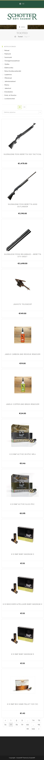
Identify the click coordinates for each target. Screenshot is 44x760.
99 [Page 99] (28, 729)
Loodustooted (10, 99)
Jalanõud (8, 88)
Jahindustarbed (10, 81)
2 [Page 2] (16, 720)
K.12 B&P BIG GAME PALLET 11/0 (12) (22, 704)
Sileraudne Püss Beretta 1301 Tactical (22, 154)
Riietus (7, 85)
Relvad (7, 50)
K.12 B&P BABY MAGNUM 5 (22, 654)
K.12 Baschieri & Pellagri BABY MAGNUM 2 (22, 604)
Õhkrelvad (8, 78)
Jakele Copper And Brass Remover (22, 404)
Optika (7, 64)
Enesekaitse (9, 92)
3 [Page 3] (22, 720)
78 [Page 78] (16, 725)
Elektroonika (9, 68)
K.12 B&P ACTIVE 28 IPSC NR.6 (23, 454)
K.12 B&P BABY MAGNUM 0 (22, 554)
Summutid (8, 57)
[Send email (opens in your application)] (23, 4)
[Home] (15, 36)
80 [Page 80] (27, 725)
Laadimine (8, 75)
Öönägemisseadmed (12, 61)
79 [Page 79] (22, 725)
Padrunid (8, 54)
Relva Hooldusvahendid (13, 71)
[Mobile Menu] (22, 27)
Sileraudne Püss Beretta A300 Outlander (22, 205)
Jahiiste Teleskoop (22, 304)
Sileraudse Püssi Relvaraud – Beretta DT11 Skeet (22, 255)
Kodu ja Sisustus (10, 95)
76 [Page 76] (5, 725)
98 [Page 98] (39, 725)
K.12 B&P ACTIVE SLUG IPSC (22, 504)
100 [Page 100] (33, 729)
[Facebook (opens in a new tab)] (20, 4)
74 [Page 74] (33, 720)
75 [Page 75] (39, 720)
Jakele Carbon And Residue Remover (22, 354)
